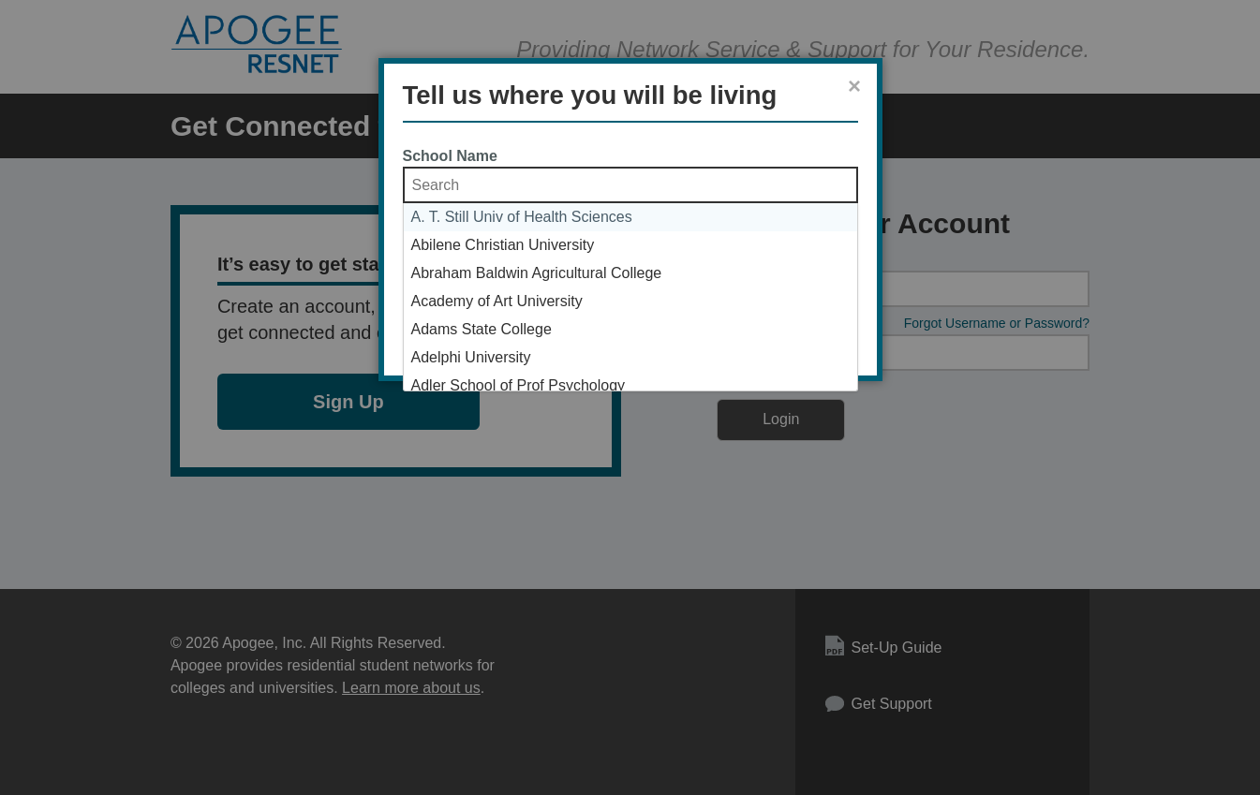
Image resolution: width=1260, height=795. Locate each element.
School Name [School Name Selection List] (450, 156)
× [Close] (854, 86)
